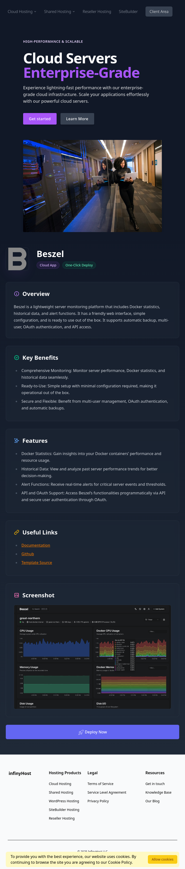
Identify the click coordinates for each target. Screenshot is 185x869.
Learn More (77, 118)
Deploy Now (92, 732)
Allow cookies (162, 859)
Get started (40, 118)
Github (27, 554)
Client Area (159, 11)
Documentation (35, 545)
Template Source (36, 562)
